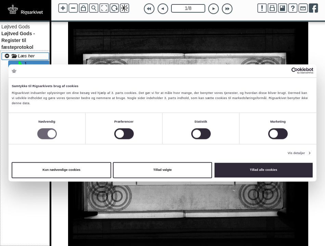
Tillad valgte (162, 170)
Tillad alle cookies (263, 170)
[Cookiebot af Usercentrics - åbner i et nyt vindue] (283, 71)
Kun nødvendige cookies (61, 170)
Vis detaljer (296, 153)
